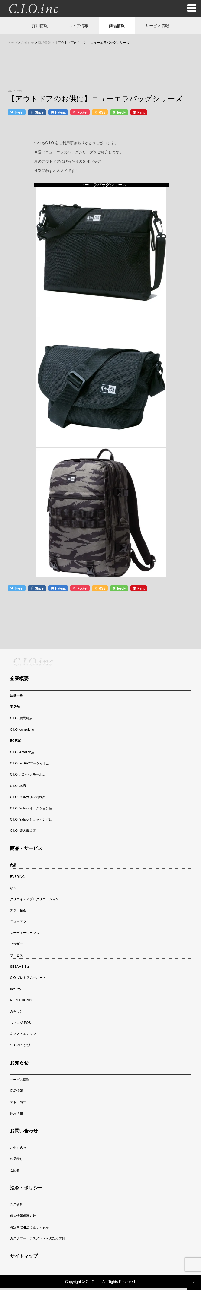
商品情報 (118, 26)
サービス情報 (162, 26)
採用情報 (34, 26)
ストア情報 (76, 26)
